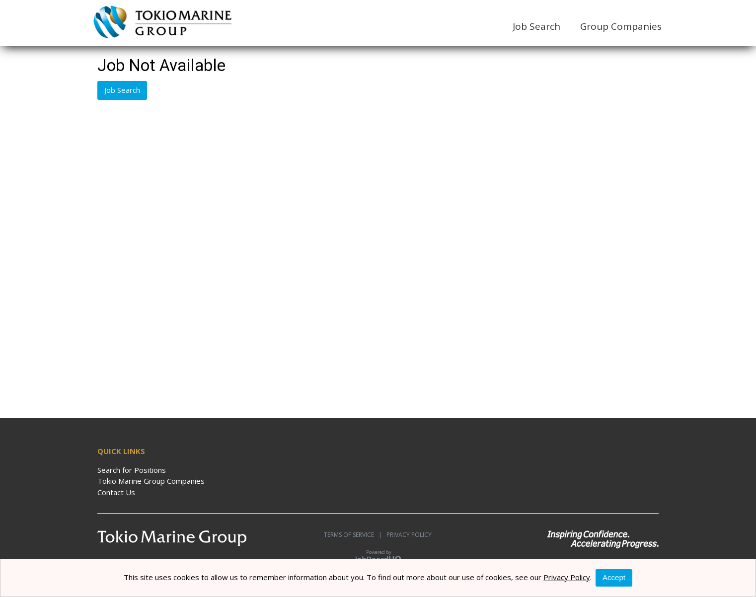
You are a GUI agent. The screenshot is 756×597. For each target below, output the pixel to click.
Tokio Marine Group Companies (151, 481)
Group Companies (621, 26)
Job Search (536, 26)
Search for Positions (131, 470)
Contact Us (116, 492)
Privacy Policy (407, 534)
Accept (614, 577)
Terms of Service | (353, 534)
